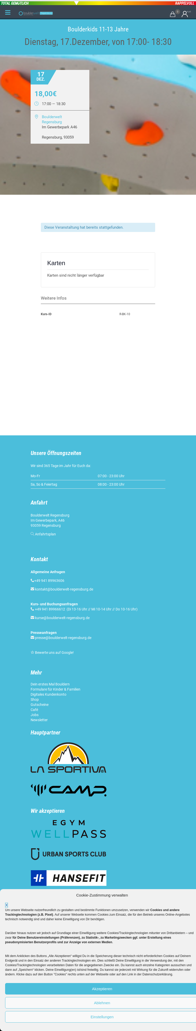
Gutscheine (39, 705)
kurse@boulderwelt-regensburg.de (62, 618)
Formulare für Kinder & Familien (55, 689)
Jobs (35, 715)
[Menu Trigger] (7, 12)
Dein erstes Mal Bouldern (50, 684)
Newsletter (39, 720)
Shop (35, 699)
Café (34, 710)
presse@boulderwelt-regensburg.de (63, 638)
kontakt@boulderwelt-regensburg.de (64, 589)
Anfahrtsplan (45, 534)
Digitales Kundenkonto (48, 694)
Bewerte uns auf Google (54, 652)
